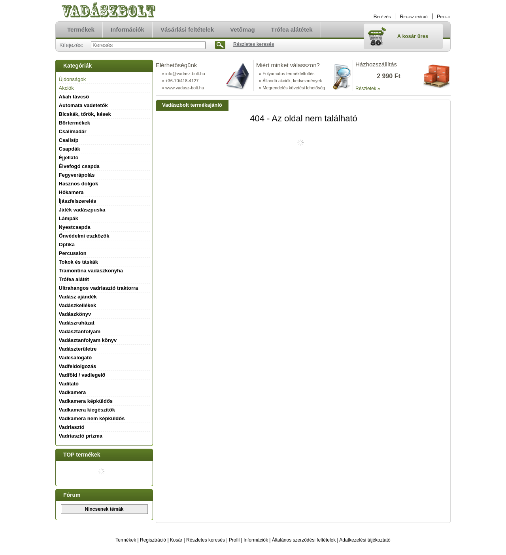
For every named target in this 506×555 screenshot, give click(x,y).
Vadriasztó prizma (81, 436)
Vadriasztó (72, 427)
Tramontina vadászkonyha (91, 271)
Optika (67, 244)
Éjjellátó (69, 157)
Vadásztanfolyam (80, 331)
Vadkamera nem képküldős (92, 418)
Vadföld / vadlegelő (82, 375)
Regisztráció (153, 540)
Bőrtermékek (75, 123)
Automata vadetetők (83, 105)
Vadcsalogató (75, 358)
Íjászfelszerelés (77, 201)
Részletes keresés (205, 540)
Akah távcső (74, 97)
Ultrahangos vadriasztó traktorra (98, 288)
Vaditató (69, 384)
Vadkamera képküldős (86, 401)
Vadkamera (72, 392)
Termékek (125, 540)
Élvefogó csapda (79, 166)
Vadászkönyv (75, 314)
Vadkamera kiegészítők (87, 410)
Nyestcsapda (75, 227)
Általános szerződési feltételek (304, 540)
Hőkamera (71, 192)
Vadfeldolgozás (77, 366)
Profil (234, 540)
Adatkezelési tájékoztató (364, 540)
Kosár (176, 540)
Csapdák (69, 149)
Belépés (382, 16)
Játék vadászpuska (82, 210)
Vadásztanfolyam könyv (88, 340)
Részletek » (367, 88)
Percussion (73, 253)
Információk (256, 540)
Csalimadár (73, 131)
